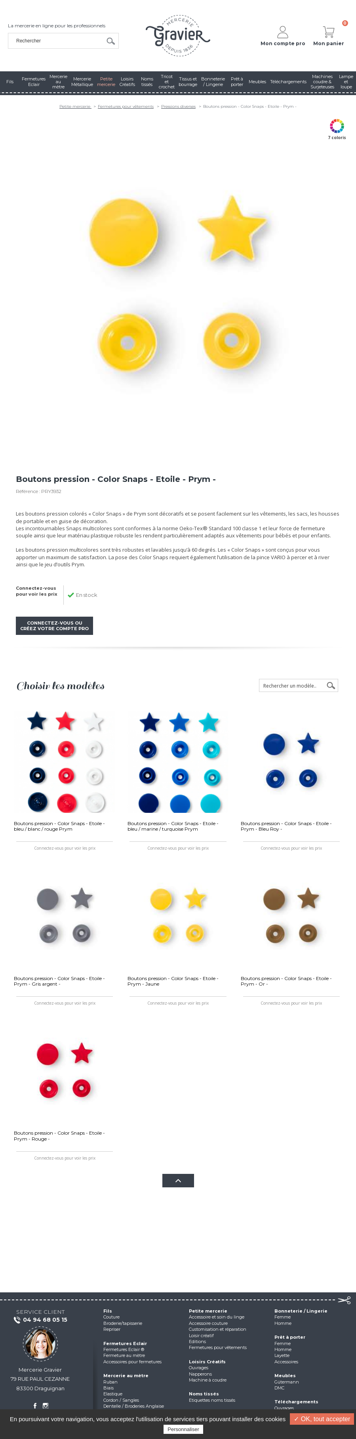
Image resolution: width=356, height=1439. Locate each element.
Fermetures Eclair (125, 1343)
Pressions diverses (178, 106)
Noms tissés (204, 1394)
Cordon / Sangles (121, 1400)
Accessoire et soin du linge (216, 1317)
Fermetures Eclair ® (123, 1349)
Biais (108, 1388)
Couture (111, 1317)
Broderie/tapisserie (122, 1323)
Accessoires (286, 1361)
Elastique (112, 1394)
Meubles (285, 1375)
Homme (282, 1323)
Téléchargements (296, 1402)
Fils (107, 1311)
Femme (282, 1317)
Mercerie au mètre (125, 1375)
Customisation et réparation (217, 1329)
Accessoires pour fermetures (132, 1361)
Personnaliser (183, 1429)
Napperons (200, 1374)
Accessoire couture (208, 1323)
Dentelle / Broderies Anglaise (133, 1406)
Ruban (110, 1382)
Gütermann (286, 1382)
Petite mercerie (75, 106)
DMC (279, 1388)
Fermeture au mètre (124, 1355)
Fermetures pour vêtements (126, 106)
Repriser (111, 1329)
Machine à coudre (208, 1380)
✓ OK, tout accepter (322, 1419)
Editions (197, 1341)
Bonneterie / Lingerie (300, 1311)
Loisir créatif (201, 1335)
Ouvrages (198, 1367)
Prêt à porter (289, 1337)
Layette (281, 1355)
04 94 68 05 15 (40, 1320)
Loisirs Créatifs (207, 1361)
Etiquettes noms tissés (212, 1400)
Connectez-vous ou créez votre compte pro (54, 625)
